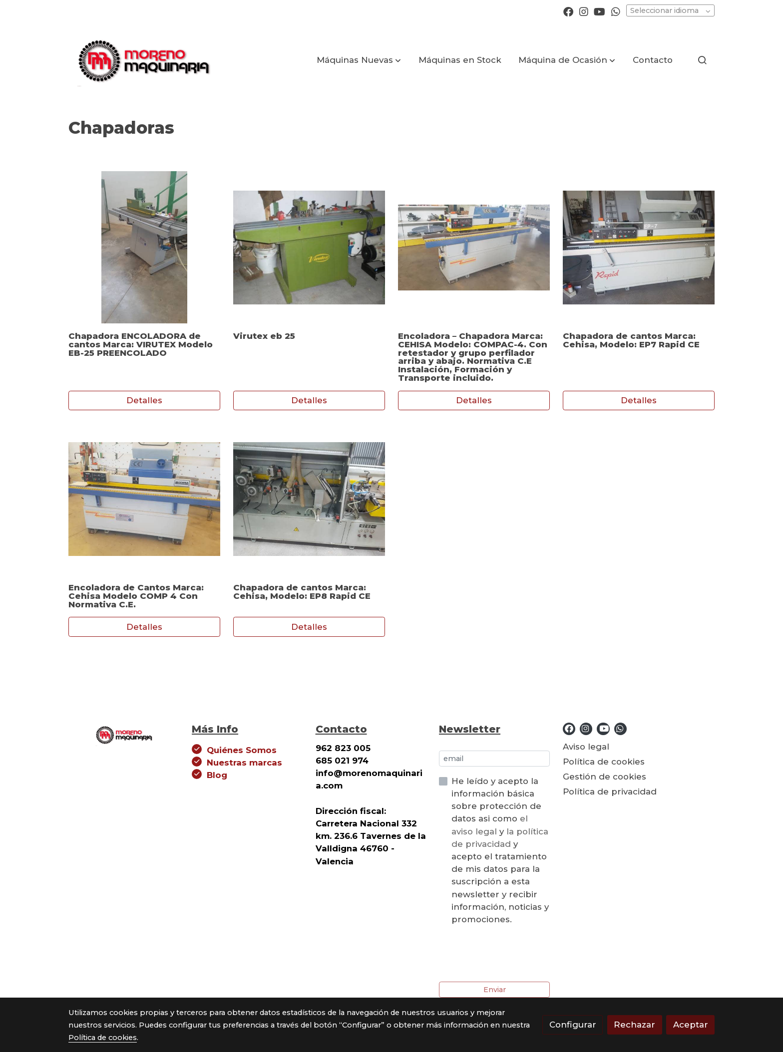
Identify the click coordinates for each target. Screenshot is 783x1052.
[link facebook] (568, 11)
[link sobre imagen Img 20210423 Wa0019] (144, 247)
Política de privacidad (610, 791)
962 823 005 (343, 748)
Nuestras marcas (244, 763)
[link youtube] (599, 11)
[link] (142, 60)
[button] (358, 60)
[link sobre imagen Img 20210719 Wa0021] (474, 247)
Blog (217, 775)
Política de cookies (604, 762)
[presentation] (515, 953)
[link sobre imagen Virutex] (309, 247)
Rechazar (634, 1025)
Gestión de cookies (604, 777)
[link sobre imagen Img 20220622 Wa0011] (144, 499)
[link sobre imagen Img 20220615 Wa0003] (639, 247)
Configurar (572, 1025)
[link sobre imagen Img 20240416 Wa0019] (309, 499)
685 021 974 (342, 761)
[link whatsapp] (615, 11)
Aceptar (690, 1025)
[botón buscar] (702, 60)
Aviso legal (586, 747)
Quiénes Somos (242, 750)
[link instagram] (583, 11)
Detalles (144, 400)
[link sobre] (124, 733)
